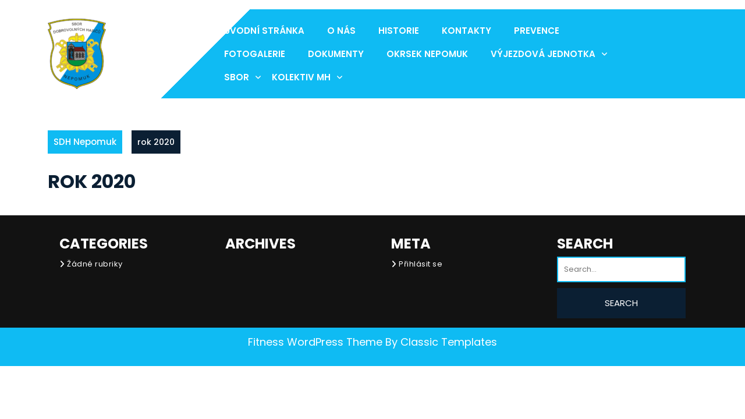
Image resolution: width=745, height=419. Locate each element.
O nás (341, 30)
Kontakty (466, 30)
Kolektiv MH (301, 77)
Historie (398, 30)
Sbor (236, 77)
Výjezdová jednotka (543, 54)
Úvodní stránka (264, 30)
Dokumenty (336, 54)
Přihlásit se (420, 263)
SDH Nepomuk (85, 142)
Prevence (536, 30)
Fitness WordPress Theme (315, 342)
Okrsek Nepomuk (427, 54)
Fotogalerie (254, 54)
